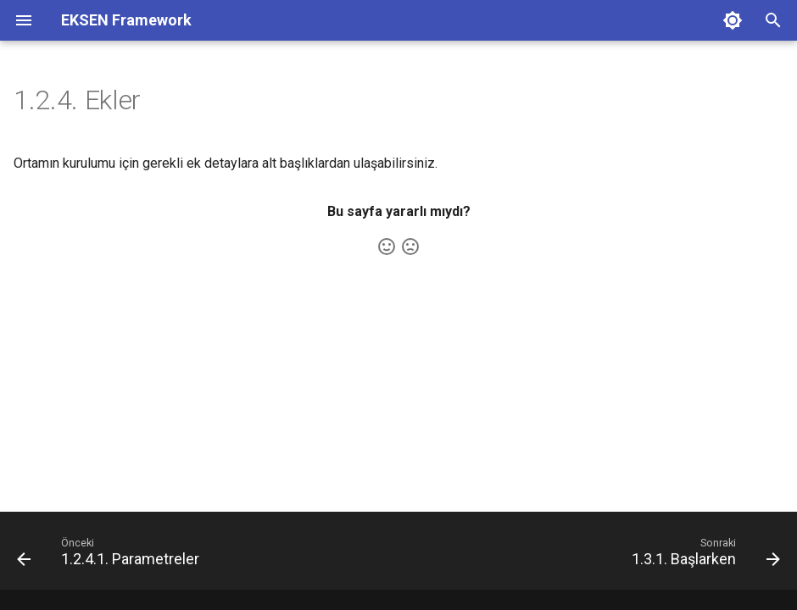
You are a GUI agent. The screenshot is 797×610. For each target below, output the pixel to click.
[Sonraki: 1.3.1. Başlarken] (702, 556)
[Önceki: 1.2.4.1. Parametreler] (111, 556)
